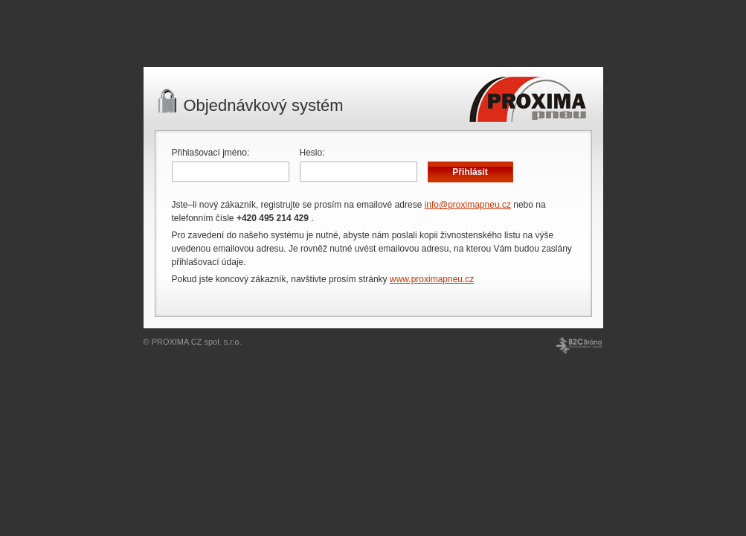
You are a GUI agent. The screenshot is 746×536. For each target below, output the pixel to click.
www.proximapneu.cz (432, 279)
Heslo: (312, 152)
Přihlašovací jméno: (211, 152)
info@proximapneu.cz (468, 205)
